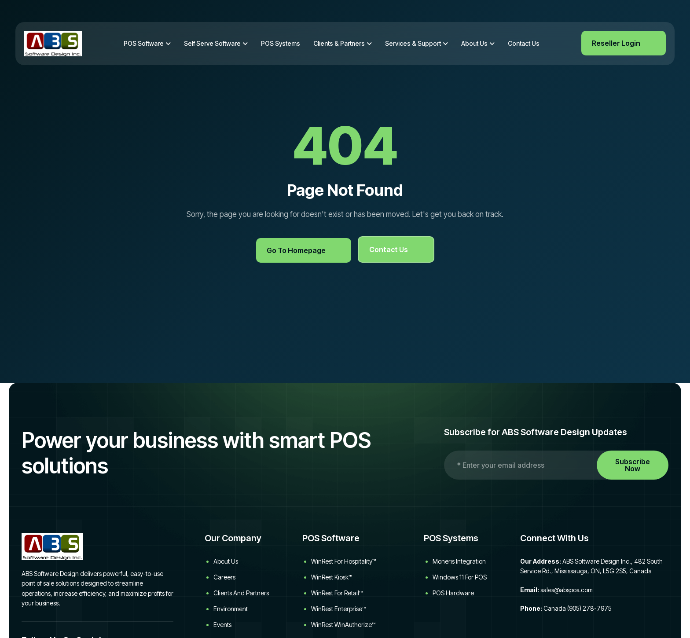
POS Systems (280, 43)
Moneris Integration (459, 561)
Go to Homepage (296, 250)
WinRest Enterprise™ (338, 608)
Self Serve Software (212, 43)
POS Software (144, 43)
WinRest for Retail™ (337, 593)
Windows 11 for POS (460, 577)
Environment (230, 608)
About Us (474, 43)
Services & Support (413, 43)
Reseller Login (616, 43)
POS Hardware (453, 593)
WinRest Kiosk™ (331, 577)
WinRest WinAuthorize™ (343, 624)
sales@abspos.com (566, 590)
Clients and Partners (241, 593)
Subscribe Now (632, 465)
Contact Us (524, 43)
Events (222, 624)
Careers (224, 577)
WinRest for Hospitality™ (343, 561)
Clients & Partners (339, 43)
